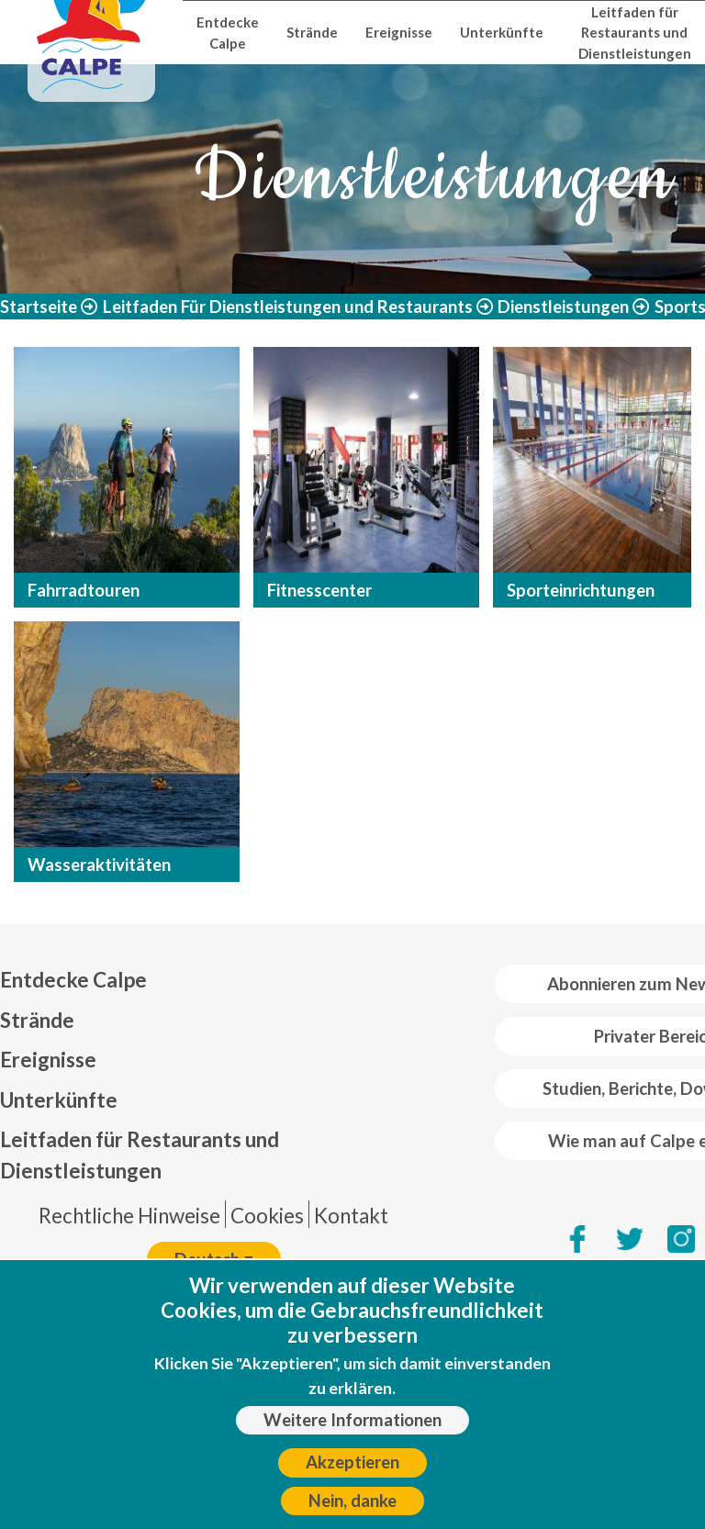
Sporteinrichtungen (581, 590)
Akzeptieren (352, 1462)
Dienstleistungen (563, 306)
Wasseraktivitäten (99, 864)
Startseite (38, 306)
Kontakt (351, 1215)
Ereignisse (398, 32)
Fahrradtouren (84, 590)
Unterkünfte (501, 32)
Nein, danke (352, 1500)
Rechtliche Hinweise (129, 1215)
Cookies (267, 1215)
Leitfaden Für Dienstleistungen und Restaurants (288, 306)
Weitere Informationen (352, 1420)
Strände (312, 32)
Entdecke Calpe (227, 32)
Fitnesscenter (319, 590)
